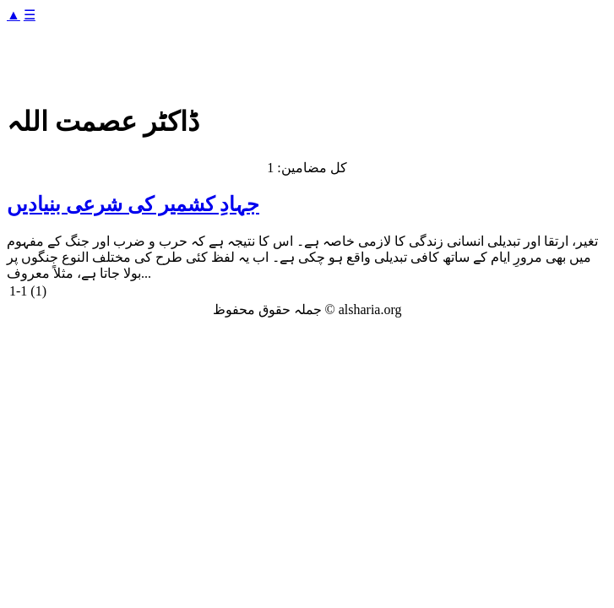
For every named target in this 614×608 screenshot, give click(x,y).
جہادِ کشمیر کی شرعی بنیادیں (133, 204)
